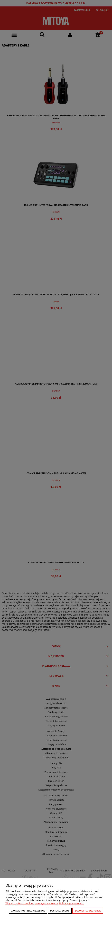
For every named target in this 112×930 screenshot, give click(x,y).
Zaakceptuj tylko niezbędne (28, 911)
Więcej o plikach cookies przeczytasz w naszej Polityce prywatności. (44, 903)
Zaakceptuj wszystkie (88, 911)
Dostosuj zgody (59, 911)
